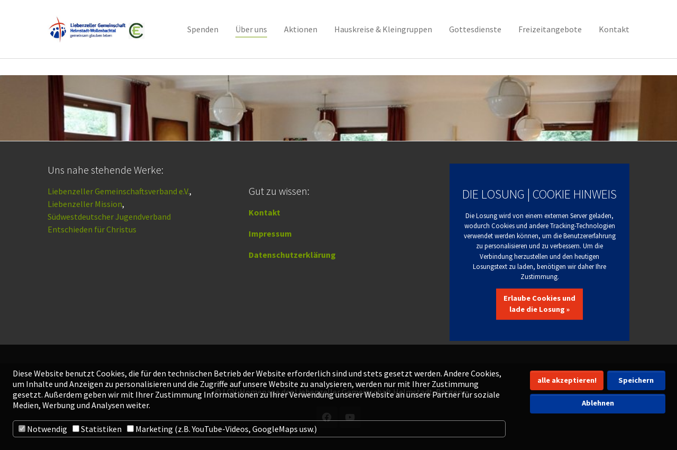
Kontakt (264, 212)
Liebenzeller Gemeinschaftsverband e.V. (118, 191)
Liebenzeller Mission (85, 204)
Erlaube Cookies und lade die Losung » (539, 303)
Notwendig (43, 429)
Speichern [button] (636, 380)
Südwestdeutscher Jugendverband (109, 216)
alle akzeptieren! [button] (567, 380)
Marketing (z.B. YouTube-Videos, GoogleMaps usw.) (222, 429)
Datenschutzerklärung (292, 254)
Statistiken (97, 429)
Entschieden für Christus (92, 229)
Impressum (270, 233)
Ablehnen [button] (598, 403)
